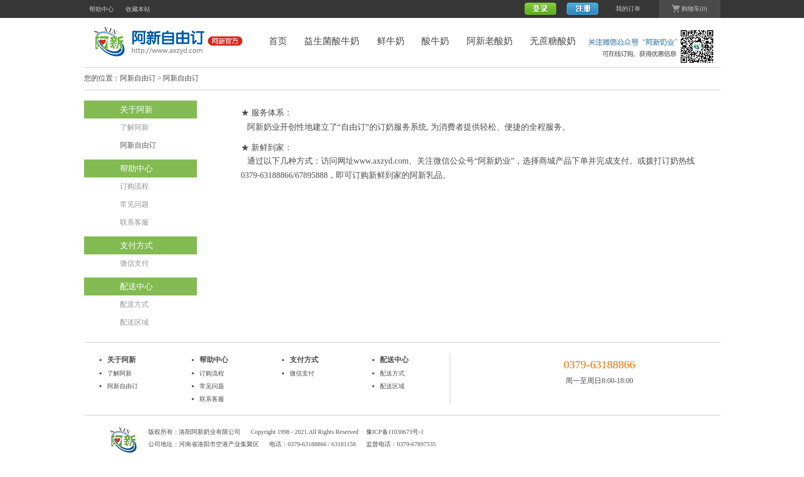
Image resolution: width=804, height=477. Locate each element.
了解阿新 (134, 127)
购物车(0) (689, 8)
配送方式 (134, 304)
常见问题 (134, 204)
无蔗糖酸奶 (553, 41)
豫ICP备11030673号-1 (395, 431)
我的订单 (628, 8)
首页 (278, 41)
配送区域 (134, 322)
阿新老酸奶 (490, 41)
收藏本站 (138, 9)
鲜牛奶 (391, 41)
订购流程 (134, 186)
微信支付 (134, 263)
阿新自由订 (138, 78)
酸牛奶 (435, 41)
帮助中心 (101, 9)
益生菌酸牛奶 (331, 41)
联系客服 (134, 222)
